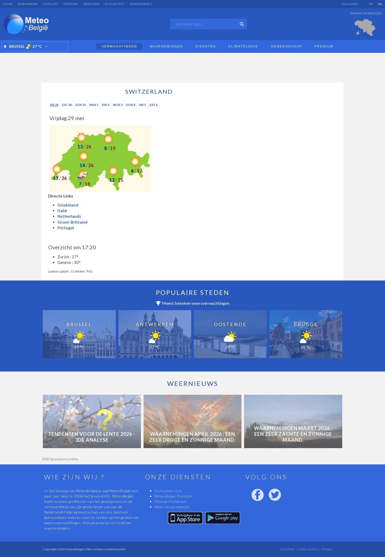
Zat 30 (67, 104)
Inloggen (350, 4)
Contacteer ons (168, 490)
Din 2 (105, 104)
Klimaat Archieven (170, 501)
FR (371, 4)
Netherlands (69, 216)
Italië (62, 210)
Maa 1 (93, 104)
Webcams (91, 4)
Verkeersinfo (140, 4)
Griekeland (67, 205)
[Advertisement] (192, 66)
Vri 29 (54, 104)
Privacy (326, 549)
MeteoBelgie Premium (173, 496)
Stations (70, 4)
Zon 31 (80, 104)
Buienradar (28, 4)
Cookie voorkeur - (309, 549)
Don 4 (130, 104)
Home (8, 4)
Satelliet (50, 4)
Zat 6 (153, 104)
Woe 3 (117, 104)
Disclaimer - (288, 549)
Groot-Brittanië (72, 222)
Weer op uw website (172, 506)
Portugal (65, 227)
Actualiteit (114, 4)
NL (380, 4)
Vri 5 (142, 104)
